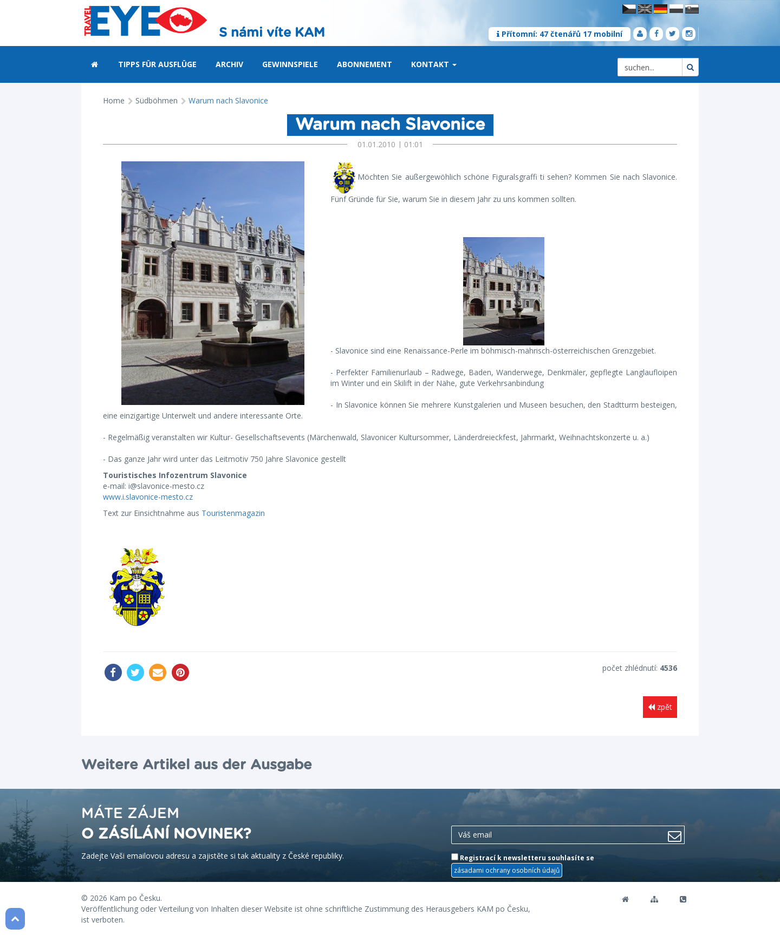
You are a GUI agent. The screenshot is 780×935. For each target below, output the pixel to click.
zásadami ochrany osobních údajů (507, 869)
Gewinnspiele (290, 64)
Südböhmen (156, 100)
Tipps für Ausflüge (157, 64)
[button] (454, 65)
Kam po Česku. (135, 897)
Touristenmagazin (233, 513)
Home (114, 100)
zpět (660, 707)
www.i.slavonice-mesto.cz (148, 497)
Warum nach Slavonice (228, 100)
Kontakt (434, 64)
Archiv (229, 64)
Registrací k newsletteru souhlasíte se (522, 865)
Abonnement (364, 64)
